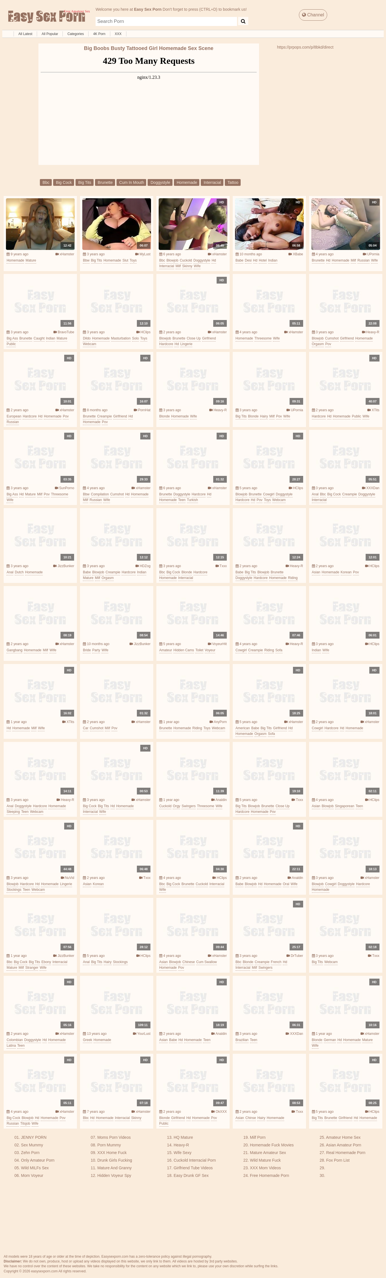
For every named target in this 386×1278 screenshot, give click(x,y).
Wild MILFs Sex (35, 1168)
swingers (188, 806)
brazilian (242, 1040)
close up (193, 338)
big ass (12, 338)
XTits (373, 410)
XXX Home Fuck (111, 1152)
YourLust (141, 1034)
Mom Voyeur (32, 1175)
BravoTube (63, 332)
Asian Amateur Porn (343, 1145)
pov (328, 344)
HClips (143, 332)
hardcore (166, 344)
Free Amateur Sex (46, 17)
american (243, 728)
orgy (176, 806)
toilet (199, 650)
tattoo (233, 182)
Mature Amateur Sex (268, 1152)
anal (315, 494)
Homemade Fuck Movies (272, 1145)
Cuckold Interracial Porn (195, 1160)
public (11, 344)
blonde (164, 416)
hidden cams (183, 650)
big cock (64, 182)
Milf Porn (258, 1137)
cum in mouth (131, 182)
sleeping (13, 812)
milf (178, 266)
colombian (15, 1040)
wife (197, 266)
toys (133, 260)
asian (316, 572)
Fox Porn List (338, 1160)
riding (293, 578)
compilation (100, 494)
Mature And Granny (114, 1168)
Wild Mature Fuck (265, 1160)
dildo (86, 338)
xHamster (64, 254)
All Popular (50, 34)
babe (239, 260)
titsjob (25, 1123)
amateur (165, 650)
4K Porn (99, 34)
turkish (192, 500)
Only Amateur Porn (37, 1160)
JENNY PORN (33, 1137)
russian (363, 260)
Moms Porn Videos (114, 1137)
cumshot (332, 338)
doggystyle (160, 182)
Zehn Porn (30, 1152)
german (330, 1040)
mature (30, 260)
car (85, 728)
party (96, 650)
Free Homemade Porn (269, 1175)
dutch (19, 572)
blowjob (172, 260)
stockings (14, 890)
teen (182, 500)
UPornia (371, 254)
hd (214, 260)
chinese (188, 962)
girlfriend (209, 338)
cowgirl (268, 494)
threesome (263, 338)
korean (346, 572)
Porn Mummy (109, 1145)
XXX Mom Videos (265, 1168)
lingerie (186, 344)
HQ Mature (183, 1137)
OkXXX (219, 1112)
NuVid (67, 878)
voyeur (210, 650)
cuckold (186, 260)
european (14, 416)
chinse (250, 1118)
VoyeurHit (217, 644)
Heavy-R (370, 332)
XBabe (295, 254)
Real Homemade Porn (346, 1152)
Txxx (221, 566)
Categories (75, 34)
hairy (264, 416)
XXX (118, 34)
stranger (31, 968)
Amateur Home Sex (343, 1137)
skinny (187, 266)
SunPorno (64, 488)
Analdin (219, 800)
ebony (46, 962)
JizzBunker (63, 566)
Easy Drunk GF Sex (191, 1175)
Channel (313, 14)
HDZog (142, 566)
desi (248, 260)
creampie (104, 416)
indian (272, 260)
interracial (212, 182)
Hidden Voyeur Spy (114, 1175)
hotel (263, 260)
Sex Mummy (32, 1145)
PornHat (142, 410)
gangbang (14, 650)
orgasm (318, 344)
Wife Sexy (182, 1152)
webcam (89, 344)
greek (87, 1040)
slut (125, 260)
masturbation (121, 338)
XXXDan (370, 488)
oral (286, 884)
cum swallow (206, 962)
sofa (279, 650)
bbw (86, 260)
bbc (46, 182)
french (276, 962)
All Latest (25, 34)
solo (135, 338)
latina (11, 1046)
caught (39, 338)
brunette (105, 182)
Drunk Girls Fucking (114, 1160)
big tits (84, 182)
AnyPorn (218, 722)
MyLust (142, 254)
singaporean (344, 806)
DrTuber (294, 956)
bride (87, 650)
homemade (187, 182)
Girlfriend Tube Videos (193, 1168)
